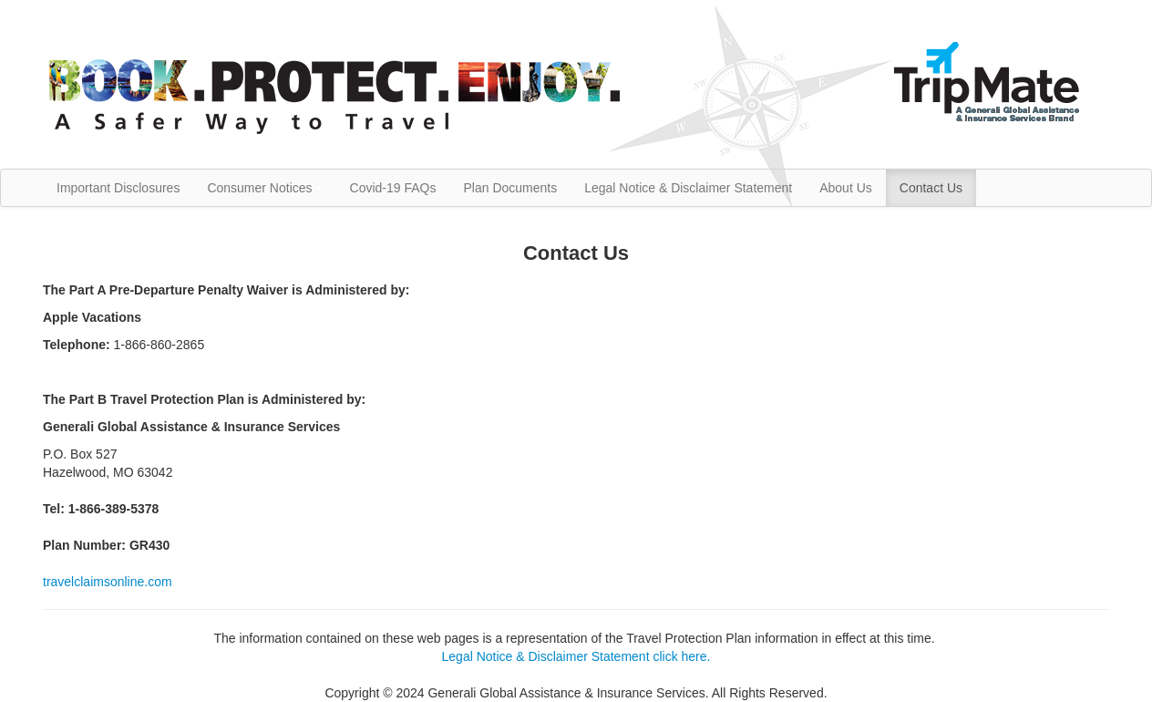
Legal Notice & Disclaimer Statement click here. (576, 656)
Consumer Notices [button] (264, 188)
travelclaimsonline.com (107, 581)
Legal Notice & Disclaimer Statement (688, 188)
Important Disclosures (118, 188)
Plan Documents (510, 188)
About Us (845, 188)
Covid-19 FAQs (393, 188)
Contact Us (931, 188)
